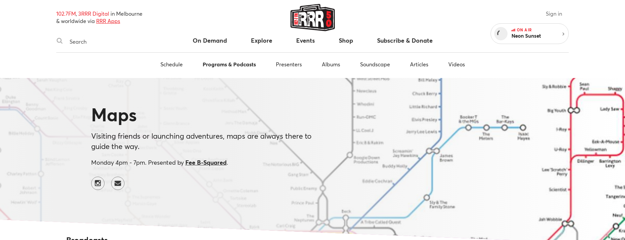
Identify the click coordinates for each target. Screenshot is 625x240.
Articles (419, 64)
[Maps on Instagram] (97, 183)
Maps (114, 114)
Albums (331, 64)
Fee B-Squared (206, 162)
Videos (456, 64)
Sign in (554, 13)
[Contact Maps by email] (117, 183)
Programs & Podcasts (229, 64)
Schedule (171, 64)
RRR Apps (108, 20)
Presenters (289, 64)
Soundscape (375, 64)
